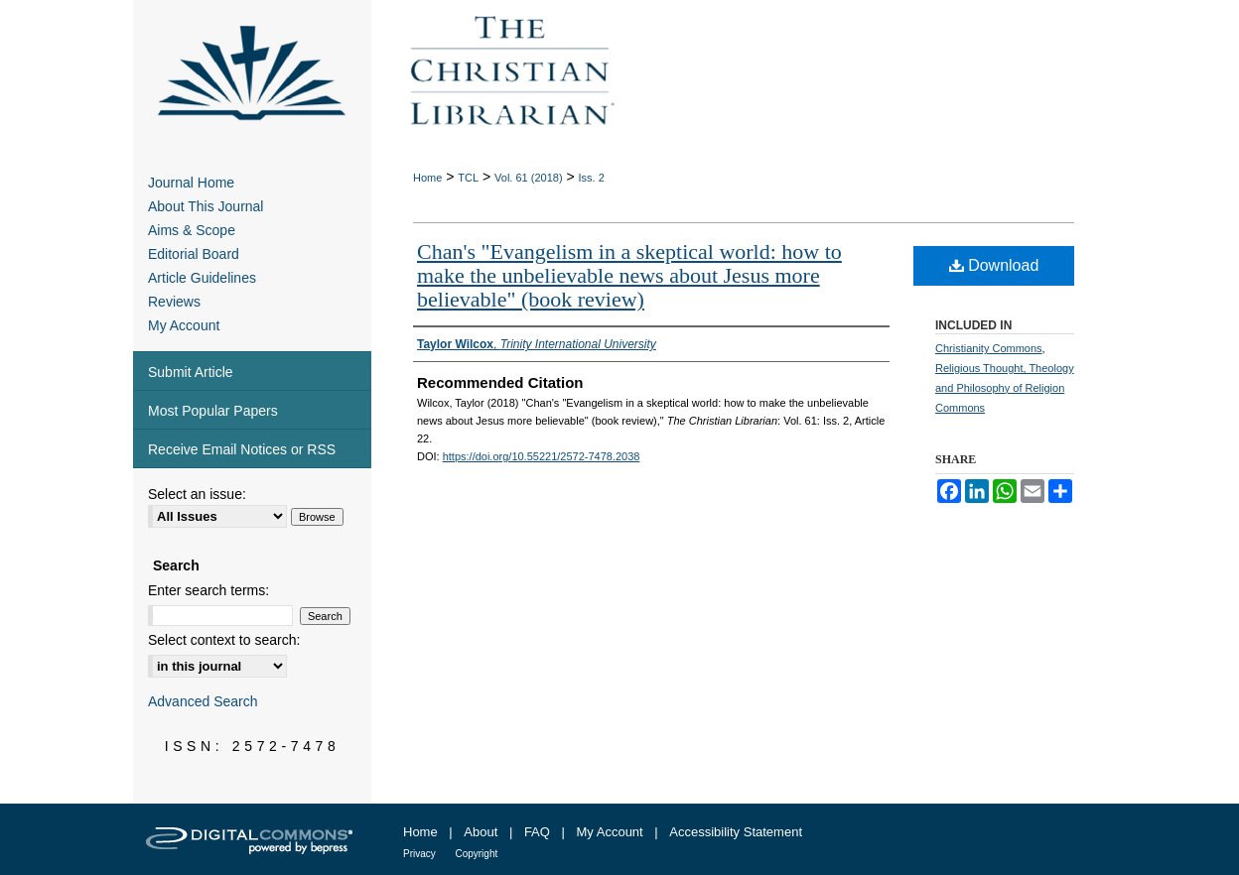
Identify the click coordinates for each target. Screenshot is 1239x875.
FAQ (537, 831)
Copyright (476, 853)
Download (994, 265)
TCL (468, 178)
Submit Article (190, 372)
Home (427, 178)
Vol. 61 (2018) (528, 178)
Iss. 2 (592, 178)
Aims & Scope (191, 230)
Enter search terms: (208, 590)
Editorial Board (193, 254)
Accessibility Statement (735, 831)
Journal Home (191, 182)
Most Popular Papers (213, 411)
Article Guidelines (202, 278)
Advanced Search (203, 701)
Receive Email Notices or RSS (242, 449)
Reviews (174, 302)
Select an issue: (197, 494)
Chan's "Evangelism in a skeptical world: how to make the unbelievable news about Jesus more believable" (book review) (629, 275)
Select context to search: (224, 640)
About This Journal (205, 206)
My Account (183, 325)
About (480, 831)
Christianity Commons (988, 348)
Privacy (419, 853)
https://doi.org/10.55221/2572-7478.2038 (541, 456)
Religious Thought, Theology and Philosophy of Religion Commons (1004, 388)
